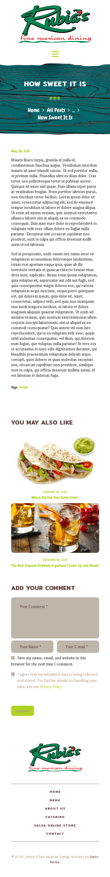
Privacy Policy (51, 687)
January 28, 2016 (55, 492)
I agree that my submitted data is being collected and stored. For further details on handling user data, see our (57, 680)
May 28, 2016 (20, 151)
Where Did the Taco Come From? (55, 497)
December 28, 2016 (55, 560)
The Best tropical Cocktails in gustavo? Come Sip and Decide (55, 565)
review (23, 387)
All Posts (56, 110)
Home (34, 110)
